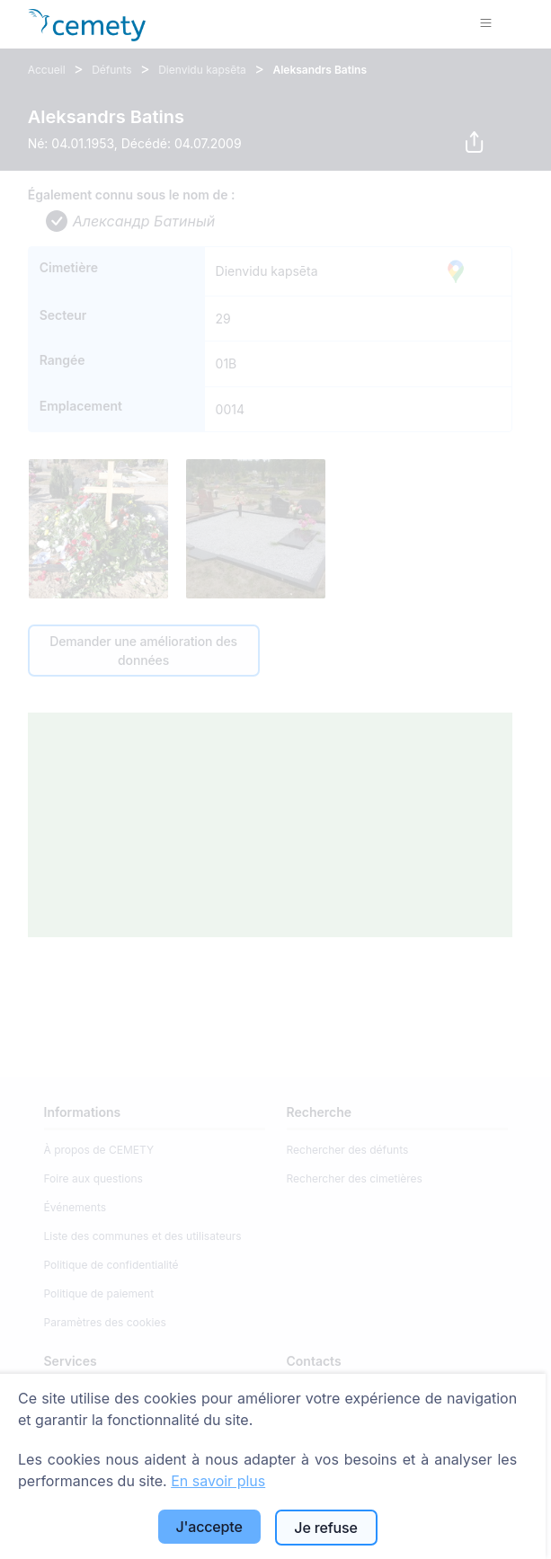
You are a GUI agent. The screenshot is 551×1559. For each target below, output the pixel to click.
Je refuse (325, 1528)
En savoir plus (218, 1481)
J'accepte (208, 1527)
